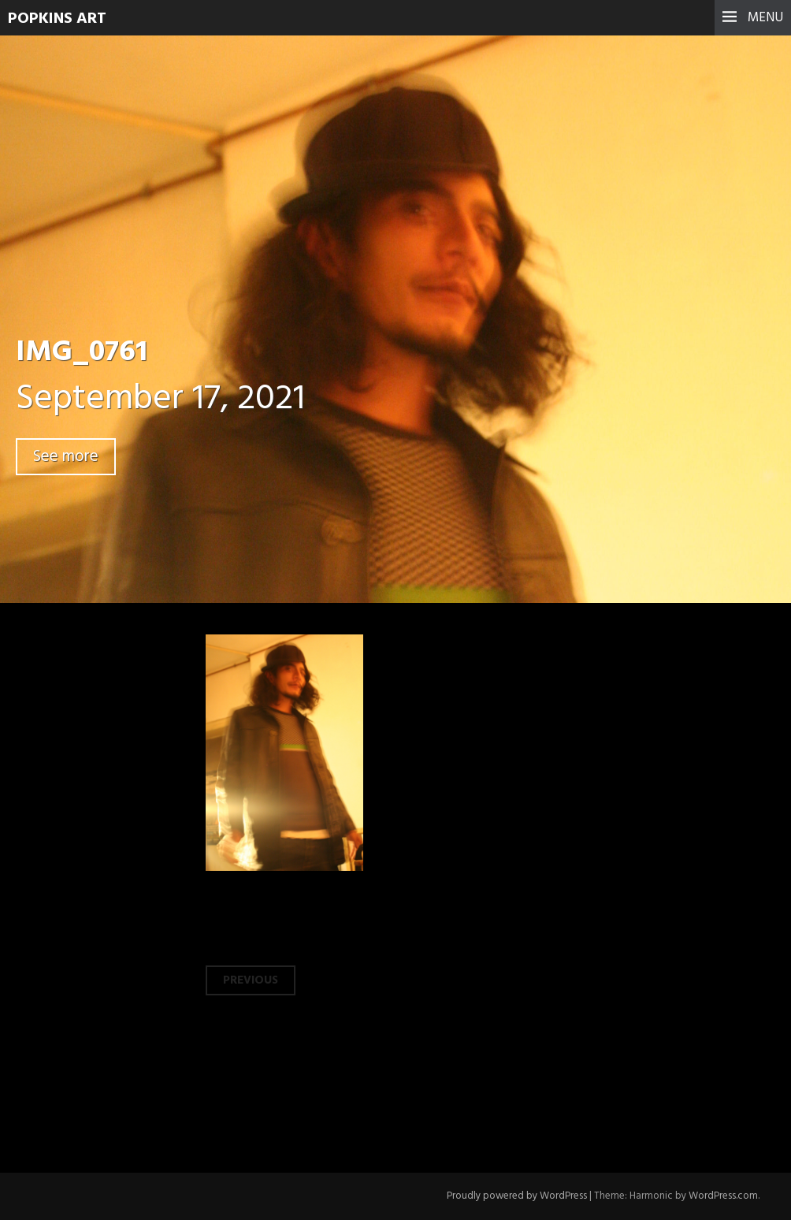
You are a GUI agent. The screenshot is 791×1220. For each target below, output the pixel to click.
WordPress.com (723, 1196)
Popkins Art (57, 19)
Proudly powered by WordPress (517, 1196)
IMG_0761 (81, 352)
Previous (250, 980)
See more (65, 457)
